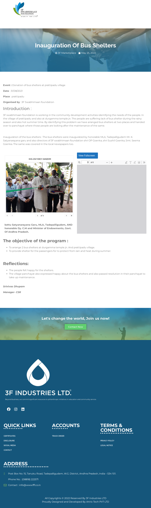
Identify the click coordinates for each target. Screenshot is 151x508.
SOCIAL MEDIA (10, 445)
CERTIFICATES (9, 436)
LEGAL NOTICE (106, 445)
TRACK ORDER (58, 436)
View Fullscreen (86, 155)
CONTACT (8, 450)
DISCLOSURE (9, 441)
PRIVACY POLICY (107, 441)
